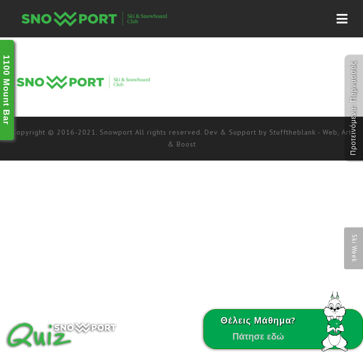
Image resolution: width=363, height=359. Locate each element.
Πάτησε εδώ (258, 336)
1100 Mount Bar (6, 90)
